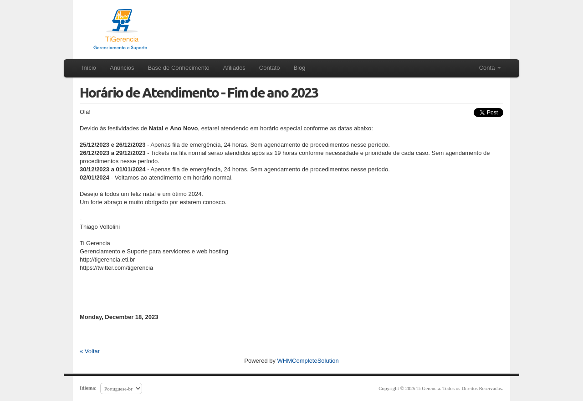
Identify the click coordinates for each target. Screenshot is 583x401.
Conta (490, 67)
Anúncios (122, 67)
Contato (269, 67)
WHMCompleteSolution (308, 360)
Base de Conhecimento (179, 67)
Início (89, 67)
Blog (299, 67)
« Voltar (90, 351)
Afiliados (234, 67)
